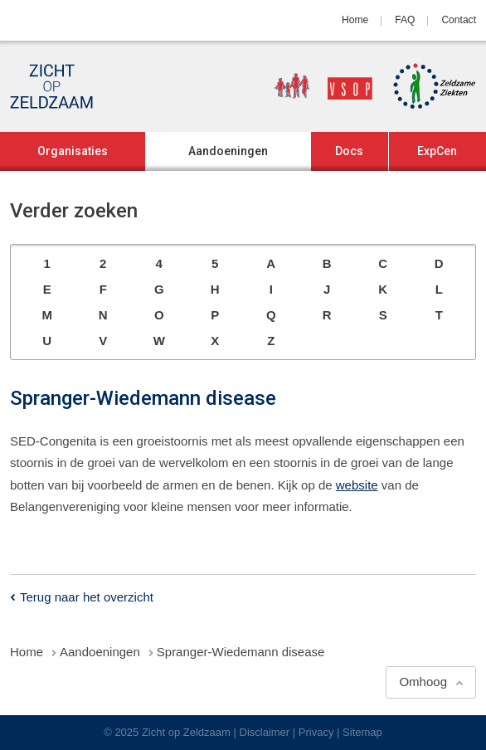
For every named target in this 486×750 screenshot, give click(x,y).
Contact (458, 20)
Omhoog (423, 682)
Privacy (316, 732)
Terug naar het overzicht (86, 597)
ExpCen (437, 151)
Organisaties (72, 151)
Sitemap (362, 732)
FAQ (405, 20)
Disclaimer (265, 732)
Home (355, 20)
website (357, 485)
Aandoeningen (228, 151)
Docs (349, 151)
